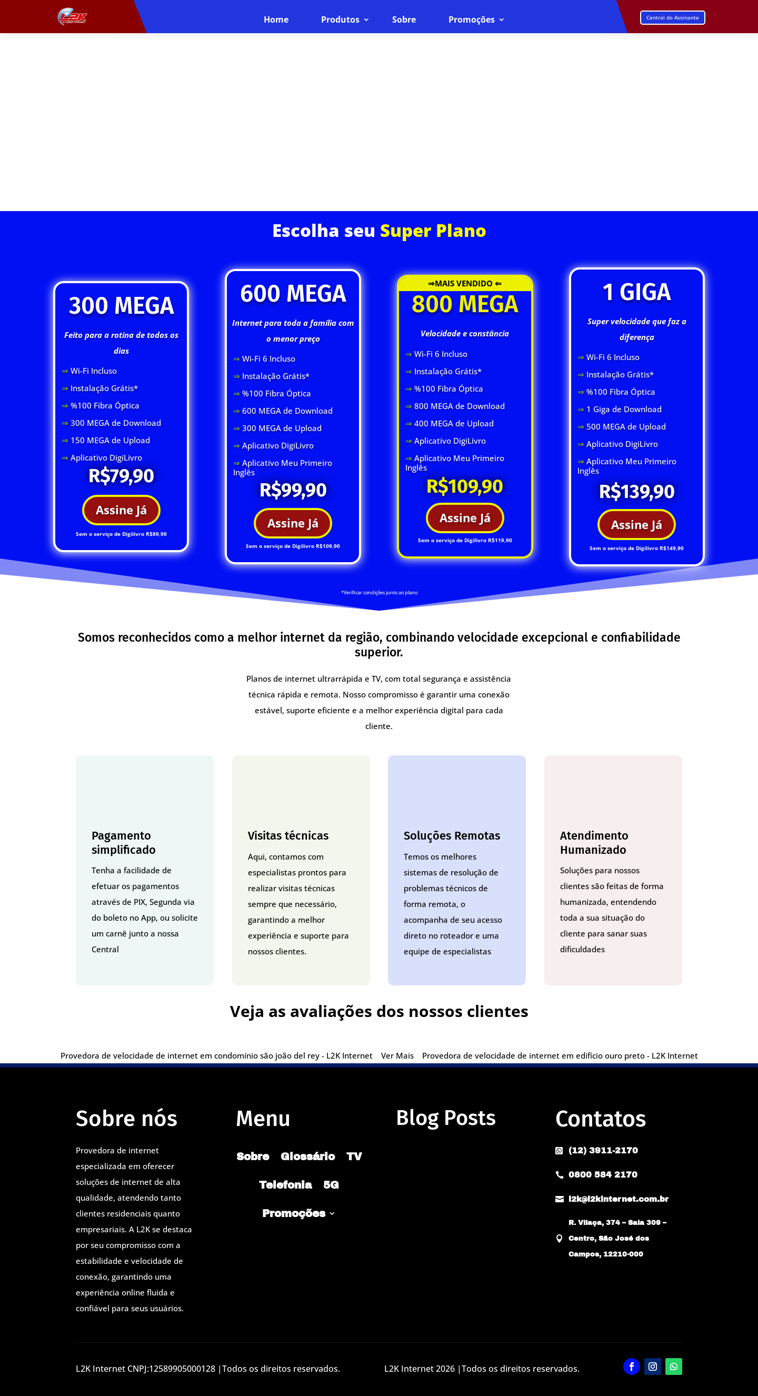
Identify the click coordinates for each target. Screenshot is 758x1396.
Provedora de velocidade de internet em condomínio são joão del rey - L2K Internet (217, 1055)
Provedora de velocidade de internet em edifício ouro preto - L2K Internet (560, 1055)
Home (276, 20)
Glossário (308, 1156)
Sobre (404, 20)
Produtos (340, 20)
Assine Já (121, 509)
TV (354, 1156)
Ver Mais (397, 1055)
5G (331, 1185)
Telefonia (285, 1185)
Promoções (471, 20)
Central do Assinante (672, 17)
